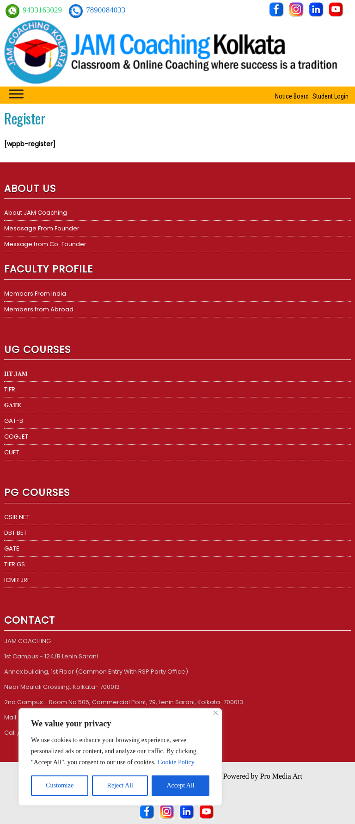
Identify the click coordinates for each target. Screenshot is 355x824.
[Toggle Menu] (16, 93)
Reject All (120, 785)
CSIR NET (17, 517)
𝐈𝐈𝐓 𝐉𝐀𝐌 (15, 373)
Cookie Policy (176, 762)
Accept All (180, 785)
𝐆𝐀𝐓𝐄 (12, 405)
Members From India (35, 293)
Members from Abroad (38, 309)
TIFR (9, 389)
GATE (11, 548)
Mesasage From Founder (42, 228)
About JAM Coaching (35, 212)
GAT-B (13, 420)
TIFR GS (14, 564)
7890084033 (105, 10)
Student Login (330, 96)
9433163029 (43, 10)
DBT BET (15, 532)
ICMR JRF (17, 580)
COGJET (16, 436)
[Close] (216, 713)
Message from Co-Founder (45, 244)
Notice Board (292, 96)
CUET (11, 452)
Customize (59, 785)
